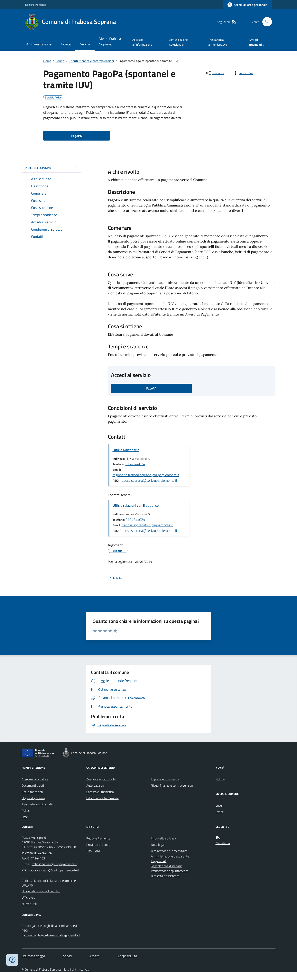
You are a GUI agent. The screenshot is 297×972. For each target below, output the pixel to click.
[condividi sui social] (215, 73)
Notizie (220, 779)
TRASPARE (93, 850)
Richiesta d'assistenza (165, 875)
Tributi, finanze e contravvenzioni (91, 61)
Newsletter (223, 843)
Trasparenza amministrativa (217, 42)
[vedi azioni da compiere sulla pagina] (243, 73)
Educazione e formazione (102, 798)
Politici (26, 810)
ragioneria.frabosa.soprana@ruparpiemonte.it (146, 475)
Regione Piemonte (35, 5)
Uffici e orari (29, 897)
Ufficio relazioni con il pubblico (136, 505)
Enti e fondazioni (32, 791)
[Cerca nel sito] (265, 21)
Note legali (158, 844)
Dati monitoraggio (33, 955)
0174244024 (135, 464)
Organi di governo (33, 798)
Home (47, 61)
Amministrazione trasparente (170, 856)
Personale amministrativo (38, 804)
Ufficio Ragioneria (126, 450)
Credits (94, 955)
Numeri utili (29, 903)
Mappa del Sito (127, 955)
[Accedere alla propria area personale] (247, 4)
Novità (66, 44)
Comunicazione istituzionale (178, 42)
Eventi (220, 811)
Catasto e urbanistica (100, 791)
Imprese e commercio (165, 779)
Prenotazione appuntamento (169, 870)
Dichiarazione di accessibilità (169, 850)
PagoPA (76, 135)
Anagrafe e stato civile (101, 779)
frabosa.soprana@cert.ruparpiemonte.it (148, 480)
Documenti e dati (33, 785)
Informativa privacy (163, 838)
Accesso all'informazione (142, 42)
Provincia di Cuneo (98, 844)
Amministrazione (38, 44)
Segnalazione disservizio (166, 866)
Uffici (25, 816)
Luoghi (220, 805)
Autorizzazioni (95, 785)
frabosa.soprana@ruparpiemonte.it (147, 525)
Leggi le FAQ (159, 861)
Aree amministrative (35, 779)
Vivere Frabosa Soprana (110, 41)
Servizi (85, 44)
